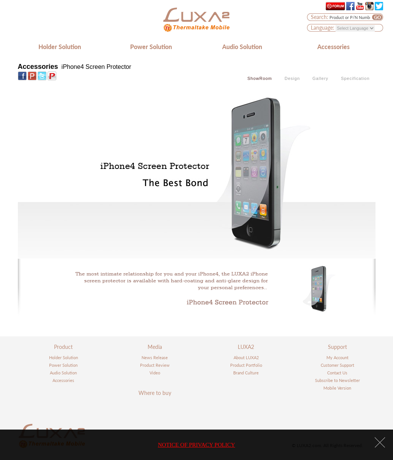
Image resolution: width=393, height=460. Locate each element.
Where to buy (154, 393)
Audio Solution (242, 46)
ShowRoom (259, 78)
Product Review (155, 365)
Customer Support (337, 365)
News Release (155, 357)
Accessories (333, 46)
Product (63, 347)
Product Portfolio (246, 365)
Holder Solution (59, 46)
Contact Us (337, 372)
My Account (337, 357)
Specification (355, 78)
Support (337, 347)
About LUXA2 (246, 357)
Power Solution (151, 46)
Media (155, 347)
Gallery (320, 78)
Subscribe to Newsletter (337, 380)
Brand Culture (246, 372)
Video (155, 372)
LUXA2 (246, 347)
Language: (322, 27)
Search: (319, 17)
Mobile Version (337, 387)
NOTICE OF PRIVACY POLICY (196, 445)
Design (292, 78)
